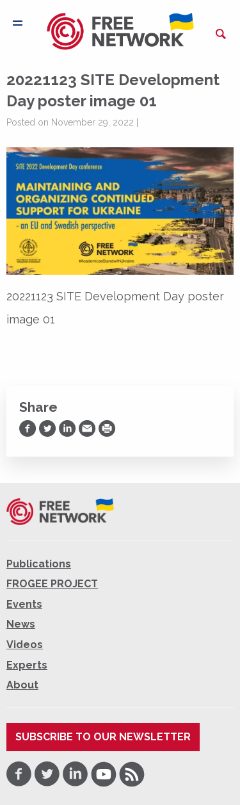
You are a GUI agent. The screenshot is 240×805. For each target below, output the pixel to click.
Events (24, 604)
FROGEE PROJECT (52, 584)
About (22, 685)
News (20, 624)
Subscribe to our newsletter (103, 737)
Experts (26, 665)
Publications (38, 564)
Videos (24, 644)
